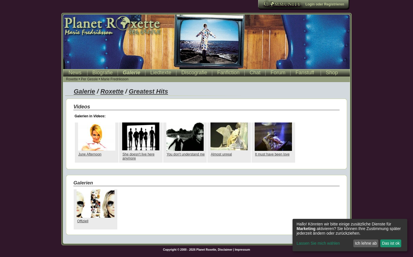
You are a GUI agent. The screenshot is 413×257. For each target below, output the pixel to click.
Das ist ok (391, 243)
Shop (332, 72)
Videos (81, 107)
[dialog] (350, 235)
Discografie (194, 72)
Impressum (242, 249)
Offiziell (82, 221)
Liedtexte (160, 72)
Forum (277, 72)
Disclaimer (225, 249)
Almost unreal (221, 154)
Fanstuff (304, 72)
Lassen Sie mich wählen (318, 243)
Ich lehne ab (366, 243)
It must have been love (272, 154)
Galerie (131, 72)
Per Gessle (89, 79)
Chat (255, 72)
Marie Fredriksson (114, 79)
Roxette (72, 79)
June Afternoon (90, 154)
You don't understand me (186, 154)
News (75, 72)
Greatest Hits (148, 91)
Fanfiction (228, 72)
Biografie (102, 72)
